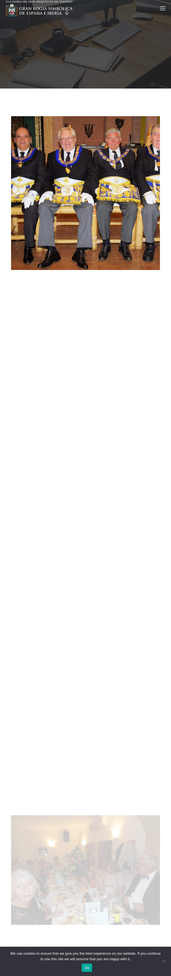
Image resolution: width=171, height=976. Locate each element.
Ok (86, 968)
